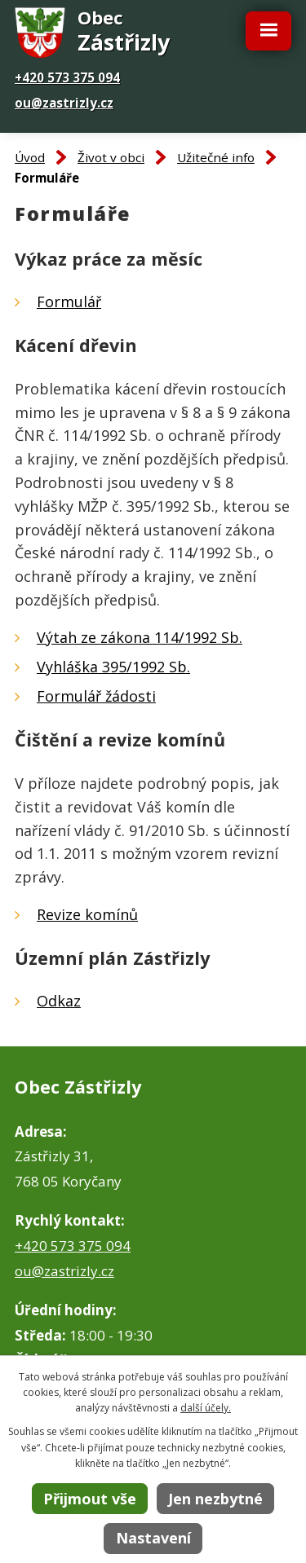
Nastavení (153, 1538)
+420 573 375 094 (67, 77)
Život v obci (111, 157)
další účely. (205, 1408)
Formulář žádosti (96, 696)
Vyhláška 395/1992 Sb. (113, 666)
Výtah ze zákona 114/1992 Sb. (139, 637)
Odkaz (59, 1000)
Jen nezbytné (215, 1498)
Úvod (30, 157)
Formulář (69, 301)
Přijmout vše (89, 1498)
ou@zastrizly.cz (64, 103)
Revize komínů (87, 914)
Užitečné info (216, 157)
